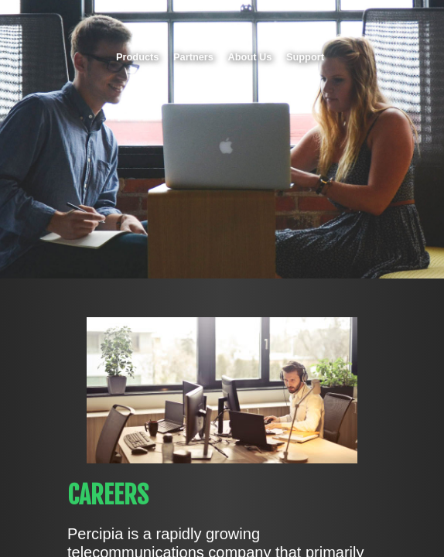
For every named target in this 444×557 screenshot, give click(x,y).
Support (305, 57)
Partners (193, 57)
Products (137, 57)
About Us (250, 57)
